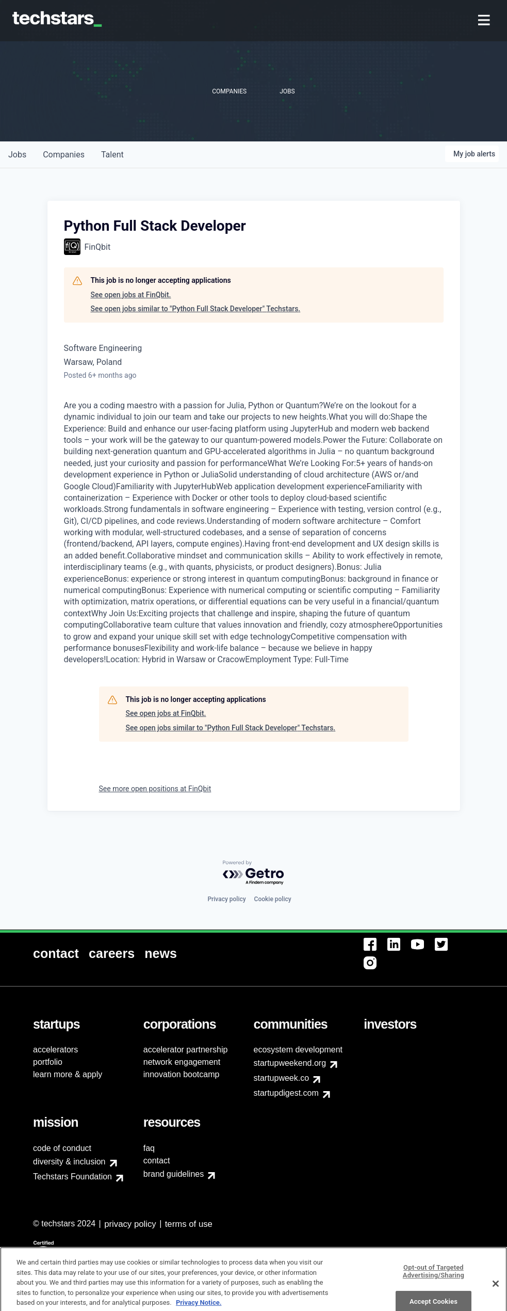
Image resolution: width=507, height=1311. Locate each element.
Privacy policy (226, 899)
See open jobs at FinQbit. (131, 295)
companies (64, 154)
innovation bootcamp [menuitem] (181, 1074)
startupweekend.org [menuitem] (290, 1063)
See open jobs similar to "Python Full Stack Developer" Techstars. (196, 309)
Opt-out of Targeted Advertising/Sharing (433, 1291)
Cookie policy (272, 899)
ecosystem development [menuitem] (298, 1049)
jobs (17, 154)
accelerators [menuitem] (55, 1049)
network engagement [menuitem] (181, 1062)
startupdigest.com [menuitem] (286, 1093)
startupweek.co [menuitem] (281, 1078)
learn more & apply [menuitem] (67, 1074)
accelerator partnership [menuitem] (185, 1049)
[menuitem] (485, 21)
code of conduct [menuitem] (62, 1148)
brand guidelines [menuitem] (173, 1174)
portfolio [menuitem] (47, 1062)
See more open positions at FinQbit (155, 789)
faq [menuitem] (149, 1148)
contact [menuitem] (156, 1160)
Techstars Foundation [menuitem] (72, 1176)
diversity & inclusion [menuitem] (69, 1161)
